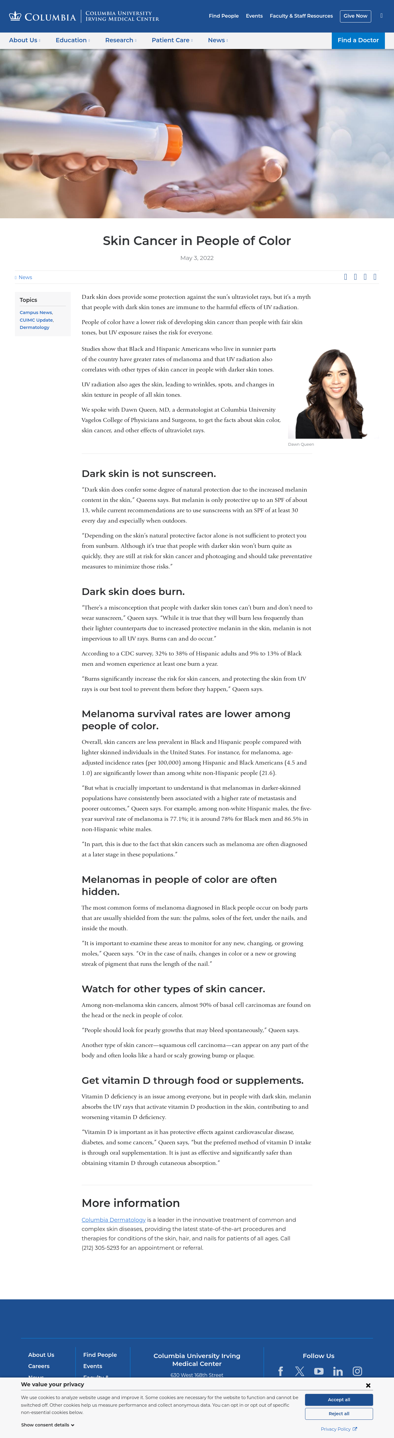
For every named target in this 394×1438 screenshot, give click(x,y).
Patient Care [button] (166, 40)
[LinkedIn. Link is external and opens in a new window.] (338, 1350)
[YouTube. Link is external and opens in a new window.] (319, 1350)
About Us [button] (25, 40)
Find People (230, 16)
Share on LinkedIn (365, 277)
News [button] (209, 40)
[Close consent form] (368, 1385)
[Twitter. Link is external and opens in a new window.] (300, 1350)
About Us (40, 1334)
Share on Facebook (345, 277)
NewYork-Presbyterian (241, 1301)
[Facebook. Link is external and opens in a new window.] (280, 1350)
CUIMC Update (35, 320)
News (25, 277)
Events (259, 16)
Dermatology (33, 327)
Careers (38, 1345)
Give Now (356, 16)
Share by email (375, 277)
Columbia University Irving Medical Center (158, 1297)
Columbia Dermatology (109, 1208)
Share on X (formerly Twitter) (355, 277)
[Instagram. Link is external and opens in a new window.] (357, 1350)
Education (41, 1368)
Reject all (338, 1413)
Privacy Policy (339, 1429)
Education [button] (71, 40)
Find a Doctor (360, 40)
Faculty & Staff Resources (304, 16)
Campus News (34, 312)
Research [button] (117, 40)
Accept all (339, 1399)
